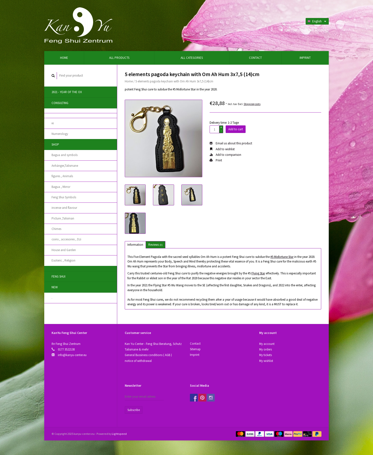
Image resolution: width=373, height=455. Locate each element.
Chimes (56, 229)
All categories (192, 58)
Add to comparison (225, 155)
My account (317, 30)
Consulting (60, 103)
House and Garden (64, 250)
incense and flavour (64, 208)
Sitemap (195, 349)
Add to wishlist (222, 149)
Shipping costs (252, 104)
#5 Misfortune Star (281, 257)
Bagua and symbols (65, 155)
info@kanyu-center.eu (72, 355)
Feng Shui (58, 276)
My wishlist (266, 361)
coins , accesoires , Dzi (66, 239)
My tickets (265, 355)
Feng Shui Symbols (64, 197)
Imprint (305, 58)
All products (119, 58)
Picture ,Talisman (63, 218)
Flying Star (258, 273)
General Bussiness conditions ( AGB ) (148, 355)
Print (216, 160)
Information (135, 245)
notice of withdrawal (138, 361)
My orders (265, 349)
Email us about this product (231, 143)
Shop (55, 144)
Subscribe (133, 410)
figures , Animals (62, 176)
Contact (255, 58)
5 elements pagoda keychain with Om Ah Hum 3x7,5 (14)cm (174, 81)
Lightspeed (119, 434)
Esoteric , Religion (63, 260)
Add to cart (235, 129)
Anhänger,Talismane (65, 166)
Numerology (60, 134)
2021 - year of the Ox (67, 92)
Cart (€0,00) (292, 30)
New (55, 287)
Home (64, 58)
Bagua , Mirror (61, 187)
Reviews (155, 245)
